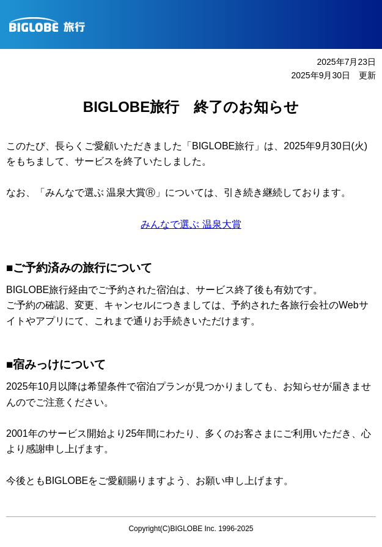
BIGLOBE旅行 (195, 24)
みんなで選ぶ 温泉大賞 (191, 224)
